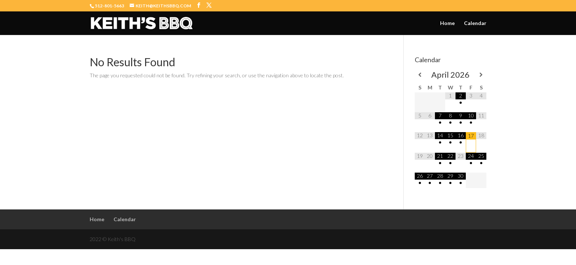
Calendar (475, 23)
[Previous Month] (420, 75)
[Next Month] (481, 75)
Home (447, 23)
